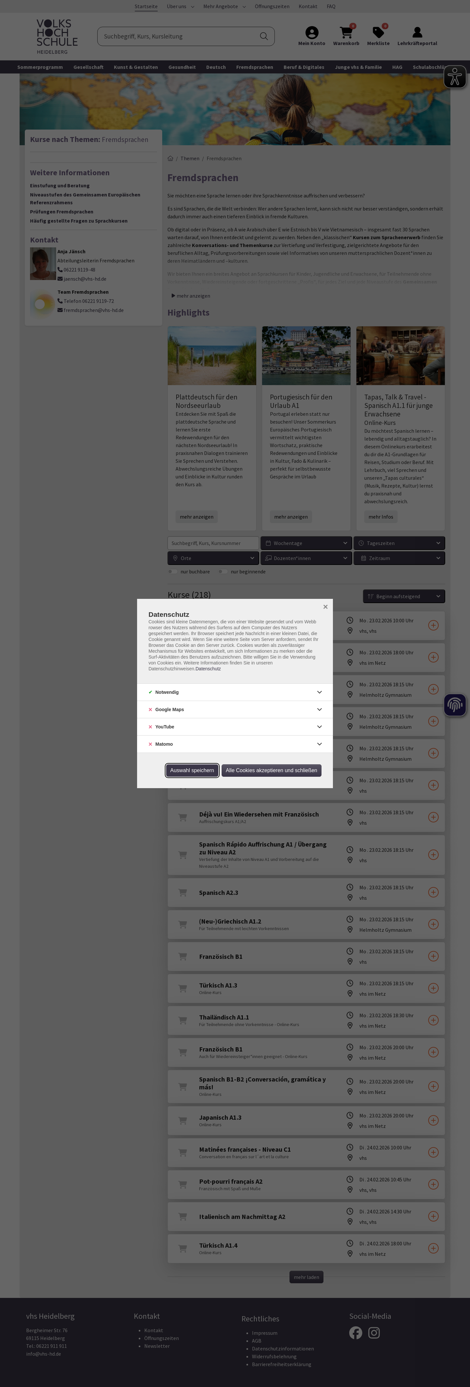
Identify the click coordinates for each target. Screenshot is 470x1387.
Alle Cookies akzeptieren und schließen (271, 770)
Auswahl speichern (192, 770)
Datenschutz (208, 668)
